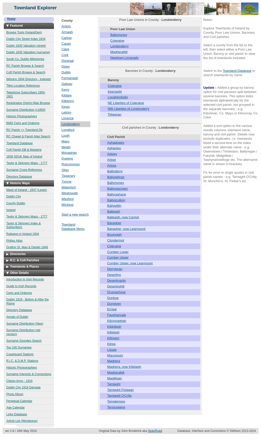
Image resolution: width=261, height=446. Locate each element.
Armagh (67, 32)
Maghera (113, 361)
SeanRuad (155, 431)
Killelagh (113, 332)
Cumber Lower (117, 252)
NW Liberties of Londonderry (128, 109)
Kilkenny (67, 101)
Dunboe (113, 298)
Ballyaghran (115, 177)
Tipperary (68, 176)
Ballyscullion (116, 200)
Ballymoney (118, 35)
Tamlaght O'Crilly (119, 396)
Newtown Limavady (124, 58)
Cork (64, 55)
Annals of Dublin (17, 317)
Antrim (66, 26)
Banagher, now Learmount (126, 229)
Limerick (67, 118)
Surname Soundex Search (24, 340)
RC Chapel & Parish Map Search (28, 136)
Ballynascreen (117, 188)
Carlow (66, 38)
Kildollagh (114, 326)
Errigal (112, 309)
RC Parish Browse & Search (25, 66)
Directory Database (19, 176)
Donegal (67, 61)
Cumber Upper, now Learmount (130, 263)
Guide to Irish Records (21, 286)
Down (65, 66)
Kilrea (111, 344)
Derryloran (114, 269)
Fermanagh (69, 78)
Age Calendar (15, 407)
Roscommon (70, 164)
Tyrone (66, 181)
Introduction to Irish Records (25, 279)
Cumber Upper (117, 257)
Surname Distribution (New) (24, 323)
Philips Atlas (14, 240)
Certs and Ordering (19, 293)
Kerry (65, 89)
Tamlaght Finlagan (120, 390)
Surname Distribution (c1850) (25, 110)
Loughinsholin (118, 97)
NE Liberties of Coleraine (126, 103)
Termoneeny (116, 407)
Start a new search (75, 214)
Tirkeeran (114, 114)
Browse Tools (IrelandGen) (24, 32)
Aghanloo (114, 148)
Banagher (114, 223)
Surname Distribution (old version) (23, 332)
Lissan (112, 350)
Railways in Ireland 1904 (22, 234)
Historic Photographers (21, 116)
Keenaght (115, 91)
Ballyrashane (116, 194)
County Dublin (15, 203)
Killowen (113, 338)
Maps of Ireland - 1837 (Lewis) (26, 190)
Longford (67, 130)
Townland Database (19, 143)
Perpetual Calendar (19, 401)
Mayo (65, 141)
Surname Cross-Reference (24, 170)
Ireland (11, 210)
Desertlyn (114, 275)
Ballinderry (114, 171)
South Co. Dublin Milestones (25, 59)
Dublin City (13, 196)
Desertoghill (115, 286)
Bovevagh (114, 234)
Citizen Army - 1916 (19, 381)
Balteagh (113, 211)
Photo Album (14, 394)
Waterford (68, 187)
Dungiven (114, 304)
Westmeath (69, 193)
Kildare (66, 95)
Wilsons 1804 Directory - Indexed (28, 79)
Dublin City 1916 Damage (23, 387)
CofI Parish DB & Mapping (23, 150)
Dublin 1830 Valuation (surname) (28, 52)
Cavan (66, 43)
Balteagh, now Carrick (123, 217)
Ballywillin (114, 206)
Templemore (116, 401)
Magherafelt (118, 52)
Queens (67, 158)
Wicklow (67, 205)
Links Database (16, 414)
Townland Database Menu (73, 227)
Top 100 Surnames (19, 347)
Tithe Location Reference (23, 85)
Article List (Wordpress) (21, 421)
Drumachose (116, 292)
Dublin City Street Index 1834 (25, 39)
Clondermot (115, 240)
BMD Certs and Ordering (22, 123)
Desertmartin (116, 280)
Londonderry (70, 124)
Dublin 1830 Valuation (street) (26, 45)
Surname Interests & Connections (28, 374)
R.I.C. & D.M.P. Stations (22, 361)
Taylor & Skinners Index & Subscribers (23, 225)
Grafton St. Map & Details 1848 (27, 247)
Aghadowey (115, 142)
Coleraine (117, 40)
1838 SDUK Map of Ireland (24, 156)
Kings (65, 107)
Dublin (66, 72)
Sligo (65, 170)
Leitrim (66, 112)
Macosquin (115, 355)
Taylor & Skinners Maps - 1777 (26, 163)
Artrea (111, 165)
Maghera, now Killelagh (124, 367)
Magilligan (114, 378)
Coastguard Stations (20, 354)
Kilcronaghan (116, 321)
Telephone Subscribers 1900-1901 (25, 94)
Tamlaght (113, 384)
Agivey (112, 154)
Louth (65, 135)
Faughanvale (116, 315)
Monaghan (69, 153)
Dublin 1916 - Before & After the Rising (27, 301)
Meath (66, 147)
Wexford (67, 199)
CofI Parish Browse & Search (25, 72)
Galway (66, 84)
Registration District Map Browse (28, 103)
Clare (65, 49)
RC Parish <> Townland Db (24, 130)
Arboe (111, 160)
